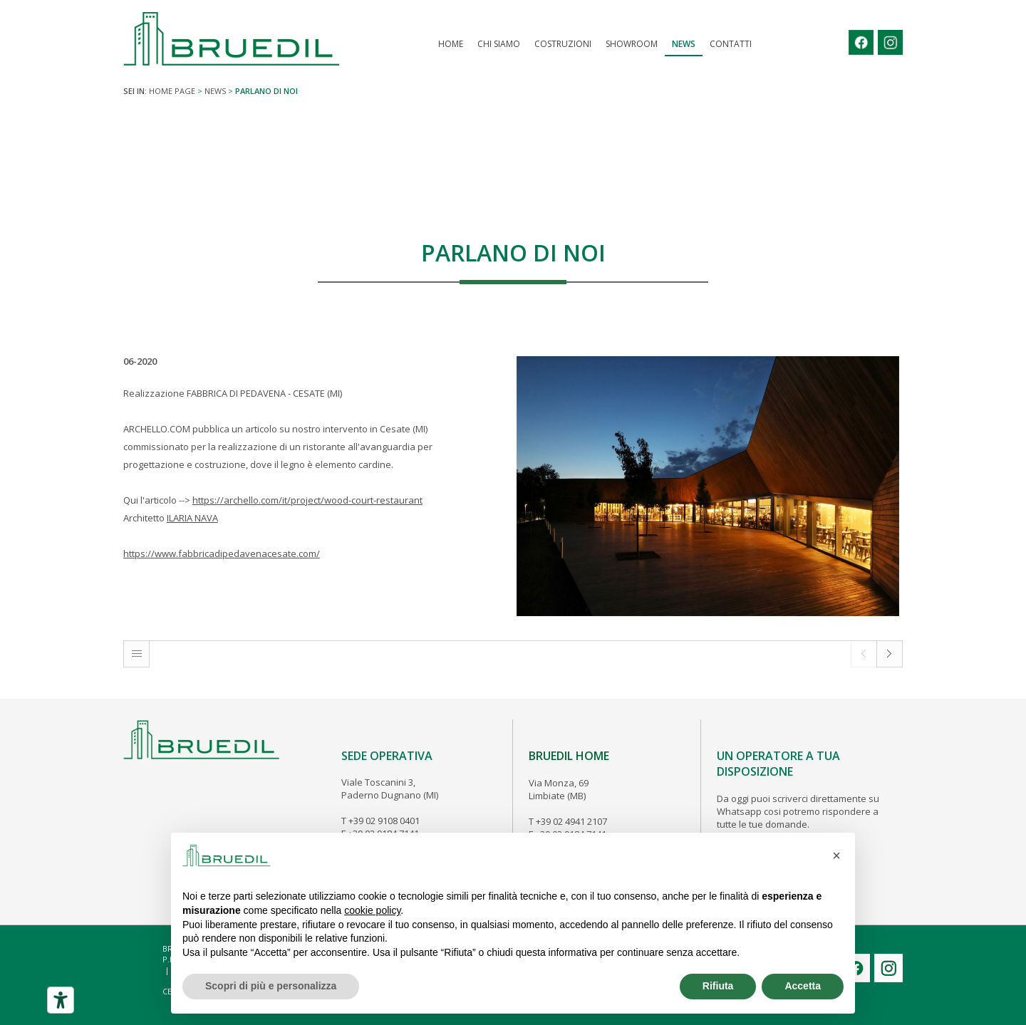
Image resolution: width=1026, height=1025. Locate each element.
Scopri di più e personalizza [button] (270, 986)
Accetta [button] (802, 986)
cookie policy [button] (372, 910)
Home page (172, 90)
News (683, 44)
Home (450, 44)
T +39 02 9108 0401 (380, 820)
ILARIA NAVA (192, 517)
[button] (836, 855)
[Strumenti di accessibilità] (60, 1000)
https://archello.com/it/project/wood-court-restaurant (307, 500)
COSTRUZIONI (562, 44)
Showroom (632, 44)
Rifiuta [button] (718, 986)
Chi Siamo (498, 44)
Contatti (731, 44)
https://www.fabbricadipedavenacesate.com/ (221, 553)
